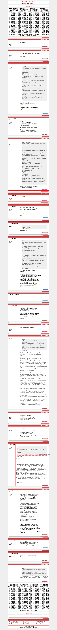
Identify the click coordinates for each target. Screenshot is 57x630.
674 (31, 32)
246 (13, 16)
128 (38, 587)
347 (37, 20)
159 (15, 13)
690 (20, 608)
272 (20, 17)
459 (40, 24)
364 (27, 596)
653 (33, 31)
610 (35, 29)
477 (33, 600)
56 (44, 9)
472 (24, 600)
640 (9, 31)
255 (29, 16)
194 (38, 14)
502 (38, 25)
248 (16, 16)
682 (46, 32)
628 (27, 30)
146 (31, 12)
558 (20, 28)
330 (46, 19)
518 (27, 26)
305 (40, 18)
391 (37, 21)
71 (26, 10)
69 (23, 10)
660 (46, 31)
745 (40, 34)
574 (9, 604)
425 (18, 23)
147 (33, 12)
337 (18, 20)
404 (20, 22)
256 (31, 16)
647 (22, 31)
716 (27, 33)
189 (29, 14)
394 (42, 21)
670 (24, 32)
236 (35, 591)
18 (30, 8)
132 (46, 587)
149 (37, 12)
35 (14, 9)
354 (9, 596)
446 (16, 24)
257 (33, 16)
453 (29, 24)
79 (37, 10)
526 (42, 26)
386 (27, 21)
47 (31, 9)
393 (40, 21)
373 (44, 596)
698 (35, 608)
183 (18, 14)
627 (26, 30)
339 (22, 20)
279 (33, 17)
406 (24, 22)
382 (20, 21)
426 (20, 23)
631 (33, 30)
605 (26, 29)
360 (20, 596)
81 (40, 10)
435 (37, 23)
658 (42, 31)
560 (24, 28)
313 (15, 19)
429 (26, 23)
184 (20, 14)
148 (35, 12)
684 (9, 608)
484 (46, 600)
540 (27, 27)
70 (24, 10)
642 (13, 31)
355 (11, 596)
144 (27, 12)
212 (31, 15)
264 (46, 16)
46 (30, 9)
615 (44, 29)
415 (40, 22)
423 (15, 23)
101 (29, 11)
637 (44, 30)
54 (41, 9)
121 (26, 587)
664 (13, 32)
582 (24, 604)
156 (9, 13)
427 (22, 23)
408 (27, 22)
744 (38, 34)
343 (29, 20)
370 (38, 596)
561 (26, 28)
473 (26, 600)
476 (31, 600)
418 (46, 22)
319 (26, 19)
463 (48, 24)
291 (15, 18)
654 (35, 31)
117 (18, 587)
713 (22, 33)
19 (31, 8)
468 (16, 600)
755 (29, 35)
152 (42, 12)
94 (18, 11)
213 (33, 15)
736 (24, 34)
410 (31, 22)
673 (29, 32)
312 (13, 19)
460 (42, 24)
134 (9, 12)
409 (29, 22)
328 (42, 19)
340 (24, 20)
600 (16, 29)
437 (40, 23)
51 (37, 9)
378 (13, 21)
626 (24, 30)
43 (26, 9)
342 (27, 20)
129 (40, 587)
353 (48, 20)
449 (22, 24)
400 (13, 22)
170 (35, 13)
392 (38, 21)
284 (42, 17)
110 (46, 11)
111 (48, 11)
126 (35, 587)
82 (41, 10)
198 (46, 14)
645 (18, 31)
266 (9, 17)
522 (35, 26)
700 (38, 608)
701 (40, 608)
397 (48, 21)
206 (20, 15)
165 (26, 13)
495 (26, 25)
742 (35, 34)
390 (35, 21)
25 (40, 8)
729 (11, 34)
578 (16, 604)
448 (20, 24)
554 (13, 28)
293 (18, 18)
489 (15, 25)
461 (44, 24)
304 (38, 18)
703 (44, 608)
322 (31, 19)
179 (11, 14)
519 (29, 26)
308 (46, 18)
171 (37, 13)
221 (48, 15)
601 (18, 29)
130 (42, 587)
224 (13, 591)
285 (44, 17)
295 (22, 18)
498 (31, 25)
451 (26, 24)
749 (48, 34)
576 (13, 604)
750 (20, 35)
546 (38, 27)
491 (18, 25)
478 (35, 600)
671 (26, 32)
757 (33, 35)
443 (11, 24)
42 (24, 9)
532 (13, 27)
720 (35, 33)
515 (22, 26)
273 (22, 17)
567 (37, 28)
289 (11, 18)
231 (26, 591)
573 (48, 28)
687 (15, 608)
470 (20, 600)
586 (31, 604)
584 (27, 604)
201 (11, 15)
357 (15, 596)
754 (27, 35)
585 (29, 604)
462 (46, 24)
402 (16, 22)
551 (48, 27)
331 (48, 19)
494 (24, 25)
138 (16, 12)
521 (33, 26)
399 (11, 22)
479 (37, 600)
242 (46, 591)
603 (22, 29)
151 (40, 12)
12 (21, 8)
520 (31, 26)
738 (27, 34)
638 (46, 30)
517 (26, 26)
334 (13, 20)
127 (37, 587)
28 (44, 8)
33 (11, 9)
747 (44, 34)
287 (48, 17)
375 (48, 596)
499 (33, 25)
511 (15, 26)
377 (11, 21)
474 (27, 600)
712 (20, 33)
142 (24, 12)
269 (15, 17)
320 (27, 19)
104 (35, 11)
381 (18, 21)
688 (16, 608)
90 (13, 11)
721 (37, 33)
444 (13, 24)
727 (48, 33)
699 (37, 608)
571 (44, 28)
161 (18, 13)
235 (33, 591)
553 (11, 28)
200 (9, 15)
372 (42, 596)
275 (26, 17)
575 (11, 604)
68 (21, 10)
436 (38, 23)
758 (35, 35)
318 (24, 19)
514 (20, 26)
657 (40, 31)
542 (31, 27)
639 (48, 30)
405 (22, 22)
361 (22, 596)
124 (31, 587)
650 (27, 31)
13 (23, 8)
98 (24, 11)
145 (29, 12)
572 (46, 28)
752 (24, 35)
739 (29, 34)
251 (22, 16)
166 (27, 13)
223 (11, 591)
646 (20, 31)
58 (47, 9)
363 (26, 596)
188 (27, 14)
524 (38, 26)
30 (47, 8)
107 (40, 11)
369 (37, 596)
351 (44, 20)
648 (24, 31)
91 (14, 11)
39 (20, 9)
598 (13, 29)
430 (27, 23)
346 (35, 20)
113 (11, 587)
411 (33, 22)
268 (13, 17)
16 (27, 8)
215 (37, 15)
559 (22, 28)
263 (44, 16)
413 (37, 22)
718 (31, 33)
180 (13, 14)
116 (16, 587)
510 (13, 26)
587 (33, 604)
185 (22, 14)
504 (42, 25)
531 (11, 27)
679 (40, 32)
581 (22, 604)
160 (16, 13)
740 (31, 34)
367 (33, 596)
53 (40, 9)
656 (38, 31)
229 (22, 591)
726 (46, 33)
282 (38, 17)
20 (33, 8)
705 (48, 608)
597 (11, 29)
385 (26, 21)
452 (27, 24)
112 (9, 587)
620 (13, 30)
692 (24, 608)
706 (9, 33)
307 (44, 18)
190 (31, 14)
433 (33, 23)
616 (46, 29)
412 (35, 22)
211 (29, 15)
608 (31, 29)
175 (44, 13)
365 (29, 596)
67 (20, 10)
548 (42, 27)
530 (9, 27)
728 (9, 34)
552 (9, 28)
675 (33, 32)
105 (37, 11)
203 (15, 15)
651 (29, 31)
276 (27, 17)
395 (44, 21)
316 (20, 19)
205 (18, 15)
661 (48, 31)
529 (48, 26)
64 (16, 10)
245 (11, 16)
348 (38, 20)
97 (23, 11)
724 (42, 33)
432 (31, 23)
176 (46, 13)
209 (26, 15)
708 (13, 33)
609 (33, 29)
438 (42, 23)
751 (22, 35)
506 (46, 25)
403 (18, 22)
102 (31, 11)
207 (22, 15)
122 (27, 587)
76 (33, 10)
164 (24, 13)
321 (29, 19)
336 (16, 20)
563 (29, 28)
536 (20, 27)
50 (36, 9)
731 (15, 34)
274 (24, 17)
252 (24, 16)
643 (15, 31)
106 (38, 11)
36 (16, 9)
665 (15, 32)
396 (46, 21)
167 (29, 13)
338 (20, 20)
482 (42, 600)
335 (15, 20)
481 (40, 600)
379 (15, 21)
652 (31, 31)
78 (36, 10)
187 (26, 14)
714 (24, 33)
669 (22, 32)
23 (37, 8)
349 (40, 20)
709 (15, 33)
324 (35, 19)
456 (35, 24)
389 (33, 21)
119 (22, 587)
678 (38, 32)
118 (20, 587)
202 (13, 15)
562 (27, 28)
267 (11, 17)
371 (40, 596)
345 (33, 20)
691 (22, 608)
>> (47, 6)
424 (16, 23)
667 (18, 32)
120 (24, 587)
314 (16, 19)
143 (26, 12)
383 (22, 21)
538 (24, 27)
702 (42, 608)
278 (31, 17)
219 (44, 15)
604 (24, 29)
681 (44, 32)
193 (37, 14)
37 (17, 9)
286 (46, 17)
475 (29, 600)
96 (21, 11)
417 (44, 22)
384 (24, 21)
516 (24, 26)
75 (31, 10)
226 (16, 591)
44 (27, 9)
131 (44, 587)
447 (18, 24)
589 (37, 604)
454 (31, 24)
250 (20, 16)
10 (18, 8)
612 (38, 29)
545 (37, 27)
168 (31, 13)
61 (11, 10)
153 (44, 12)
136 (13, 12)
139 (18, 12)
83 (43, 10)
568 (38, 28)
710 (16, 33)
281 (37, 17)
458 (38, 24)
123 (29, 587)
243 (48, 591)
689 (18, 608)
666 (16, 32)
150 (38, 12)
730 (13, 34)
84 (44, 10)
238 (38, 591)
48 (33, 9)
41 (23, 9)
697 (33, 608)
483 (44, 600)
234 (31, 591)
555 (15, 28)
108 (42, 11)
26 (41, 8)
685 (11, 608)
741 (33, 34)
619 (11, 30)
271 (18, 17)
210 (27, 15)
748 (46, 34)
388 (31, 21)
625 (22, 30)
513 (18, 26)
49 (34, 9)
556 (16, 28)
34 (13, 9)
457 (37, 24)
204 (16, 15)
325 (37, 19)
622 (16, 30)
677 (37, 32)
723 (40, 33)
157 (11, 13)
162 (20, 13)
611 (37, 29)
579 (18, 604)
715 (26, 33)
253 (26, 16)
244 (9, 16)
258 (35, 16)
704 (46, 608)
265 (48, 16)
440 (46, 23)
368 (35, 596)
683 (48, 32)
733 (18, 34)
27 (43, 8)
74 (30, 10)
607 (29, 29)
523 (37, 26)
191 (33, 14)
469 (18, 600)
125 (33, 587)
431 (29, 23)
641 (11, 31)
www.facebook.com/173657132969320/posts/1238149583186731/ (31, 558)
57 (46, 9)
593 (44, 604)
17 (28, 8)
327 (40, 19)
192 (35, 14)
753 (25, 35)
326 (38, 19)
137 (15, 12)
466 (13, 600)
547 (40, 27)
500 (35, 25)
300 (31, 18)
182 (16, 14)
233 (29, 591)
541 (29, 27)
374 (46, 596)
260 (38, 16)
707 (11, 33)
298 (27, 18)
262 (42, 16)
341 (26, 20)
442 (9, 24)
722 (38, 33)
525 (40, 26)
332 (9, 20)
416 (42, 22)
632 (35, 30)
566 (35, 28)
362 (24, 596)
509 (11, 26)
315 (18, 19)
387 (29, 21)
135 (11, 12)
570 (42, 28)
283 (40, 17)
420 (9, 23)
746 (42, 34)
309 (48, 18)
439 (44, 23)
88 (10, 11)
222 (9, 591)
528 (46, 26)
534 (16, 27)
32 (10, 9)
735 (22, 34)
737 (26, 34)
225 (15, 591)
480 (38, 600)
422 (13, 23)
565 (33, 28)
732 (16, 34)
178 (9, 14)
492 (20, 25)
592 (42, 604)
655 (37, 31)
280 (35, 17)
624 (20, 30)
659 (44, 31)
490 (16, 25)
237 (37, 591)
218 (42, 15)
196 (42, 14)
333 (11, 20)
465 (11, 600)
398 (9, 22)
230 (24, 591)
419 (48, 22)
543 (33, 27)
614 (42, 29)
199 (48, 14)
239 (40, 591)
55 (43, 9)
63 (14, 10)
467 (15, 600)
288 (9, 18)
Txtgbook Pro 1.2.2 (30, 626)
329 (44, 19)
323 (33, 19)
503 (40, 25)
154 (46, 12)
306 (42, 18)
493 (22, 25)
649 (26, 31)
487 (11, 25)
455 (33, 24)
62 (13, 10)
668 (20, 32)
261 (40, 16)
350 (42, 20)
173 (40, 13)
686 (13, 608)
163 (22, 13)
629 (29, 30)
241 (44, 591)
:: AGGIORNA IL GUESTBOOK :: (28, 1)
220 (46, 15)
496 (27, 25)
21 (34, 8)
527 (44, 26)
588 (35, 604)
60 (10, 10)
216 (38, 15)
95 (20, 11)
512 (16, 26)
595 (48, 604)
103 (33, 11)
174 (42, 13)
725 (44, 33)
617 (48, 29)
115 (15, 587)
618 (9, 30)
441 (48, 23)
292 (16, 18)
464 (9, 600)
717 (29, 33)
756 (31, 35)
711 (18, 33)
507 (48, 25)
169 (33, 13)
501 (37, 25)
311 (11, 19)
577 (15, 604)
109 (44, 11)
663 (11, 32)
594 (46, 604)
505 (44, 25)
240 (42, 591)
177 (48, 13)
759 (36, 35)
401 (15, 22)
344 (31, 20)
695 (29, 608)
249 (18, 16)
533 (15, 27)
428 (24, 23)
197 (44, 14)
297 (26, 18)
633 (37, 30)
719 (33, 33)
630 (31, 30)
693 (26, 608)
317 (22, 19)
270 (16, 17)
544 (35, 27)
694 (27, 608)
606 (27, 29)
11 (20, 8)
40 (21, 9)
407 (26, 22)
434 (35, 23)
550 (46, 27)
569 (40, 28)
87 (8, 11)
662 (9, 32)
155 (48, 12)
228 (20, 591)
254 (27, 16)
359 (18, 596)
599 (15, 29)
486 (9, 25)
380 (16, 21)
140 (20, 12)
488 (13, 25)
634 (38, 30)
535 (18, 27)
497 (29, 25)
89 (11, 11)
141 (22, 12)
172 (38, 13)
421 (11, 23)
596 (9, 29)
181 (15, 14)
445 (15, 24)
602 (20, 29)
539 (26, 27)
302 (35, 18)
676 (35, 32)
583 (26, 604)
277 (29, 17)
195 (40, 14)
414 (38, 22)
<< (9, 6)
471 (22, 600)
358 (16, 596)
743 (37, 34)
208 (24, 15)
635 (40, 30)
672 (27, 32)
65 (17, 10)
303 (37, 18)
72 (27, 10)
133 (48, 587)
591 (40, 604)
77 (34, 10)
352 (46, 20)
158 (13, 13)
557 (18, 28)
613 (40, 29)
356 (13, 596)
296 (24, 18)
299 (29, 18)
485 (48, 600)
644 (16, 31)
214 (35, 15)
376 (9, 21)
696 (31, 608)
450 (24, 24)
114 (13, 587)
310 (9, 19)
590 (38, 604)
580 (20, 604)
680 (42, 32)
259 (37, 16)
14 (24, 8)
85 (46, 10)
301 (33, 18)
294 (20, 18)
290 (13, 18)
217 (40, 15)
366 (31, 596)
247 (15, 16)
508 (9, 26)
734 (20, 34)
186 (24, 14)
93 (17, 11)
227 (18, 591)
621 (15, 30)
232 (27, 591)
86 (47, 10)
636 (42, 30)
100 (27, 11)
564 (31, 28)
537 (22, 27)
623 (18, 30)
